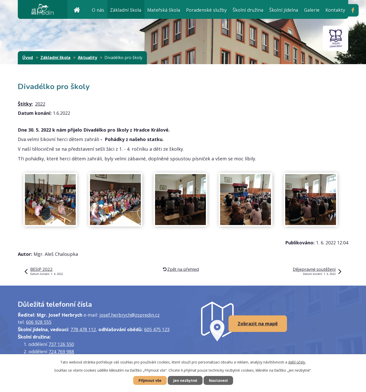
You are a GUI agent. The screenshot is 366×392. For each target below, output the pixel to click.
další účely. (297, 362)
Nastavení (218, 380)
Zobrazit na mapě (258, 323)
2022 (40, 104)
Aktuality (87, 57)
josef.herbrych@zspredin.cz (129, 315)
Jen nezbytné (185, 380)
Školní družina (248, 10)
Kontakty (335, 10)
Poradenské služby (206, 10)
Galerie (311, 10)
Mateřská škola (163, 10)
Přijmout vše (150, 380)
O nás (98, 10)
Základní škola (125, 10)
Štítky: (25, 104)
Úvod (77, 9)
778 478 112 (83, 329)
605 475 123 (157, 329)
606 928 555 (38, 322)
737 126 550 (61, 344)
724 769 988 (61, 351)
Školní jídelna (283, 10)
